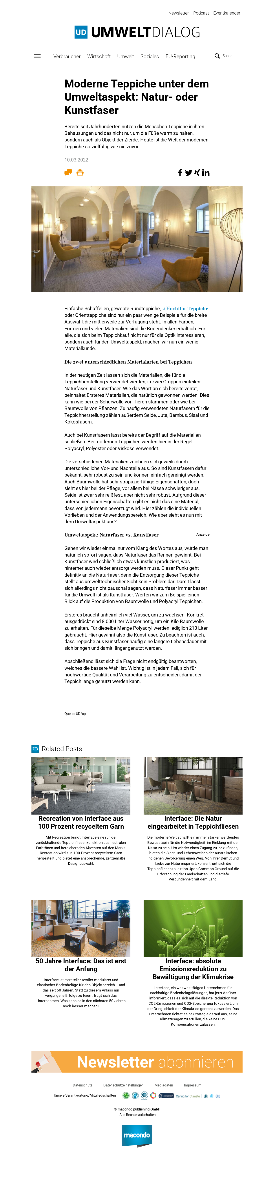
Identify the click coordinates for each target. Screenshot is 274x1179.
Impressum (192, 1084)
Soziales (150, 55)
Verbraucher (67, 55)
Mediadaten (164, 1084)
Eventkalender (226, 13)
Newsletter (178, 13)
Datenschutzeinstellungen (123, 1084)
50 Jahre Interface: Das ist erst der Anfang (81, 963)
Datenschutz (82, 1084)
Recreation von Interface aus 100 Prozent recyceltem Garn (81, 821)
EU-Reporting (180, 55)
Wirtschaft (99, 55)
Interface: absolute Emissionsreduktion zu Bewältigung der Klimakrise (193, 967)
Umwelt (125, 55)
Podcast (201, 13)
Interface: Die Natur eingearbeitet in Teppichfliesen (193, 821)
